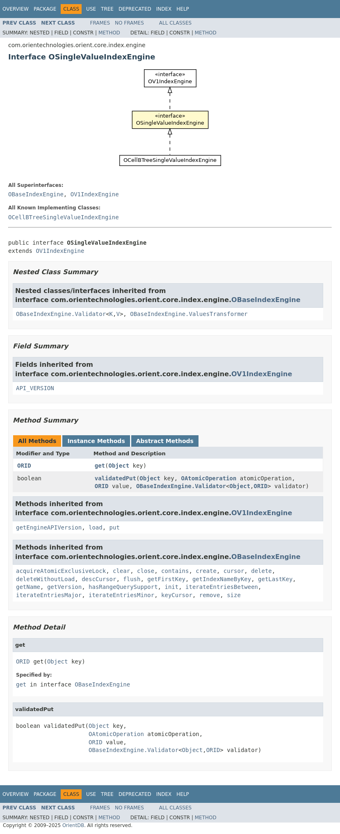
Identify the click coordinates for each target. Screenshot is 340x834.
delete (261, 571)
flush (131, 579)
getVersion (64, 587)
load (96, 527)
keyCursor (176, 595)
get (100, 465)
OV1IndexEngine (95, 194)
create (206, 571)
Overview (15, 9)
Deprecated (135, 9)
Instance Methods (96, 441)
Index (164, 9)
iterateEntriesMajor (49, 595)
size (234, 595)
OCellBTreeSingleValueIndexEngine (63, 217)
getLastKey (275, 579)
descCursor (99, 579)
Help (182, 9)
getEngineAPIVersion (49, 527)
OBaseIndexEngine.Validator (61, 314)
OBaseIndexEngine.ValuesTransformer (189, 314)
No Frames (129, 23)
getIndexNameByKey (221, 579)
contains (175, 571)
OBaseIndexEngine (36, 194)
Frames (100, 23)
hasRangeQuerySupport (123, 587)
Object (118, 465)
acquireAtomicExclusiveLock (61, 571)
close (145, 571)
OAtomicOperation (209, 478)
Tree (107, 9)
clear (121, 571)
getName (28, 587)
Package (45, 9)
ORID (24, 465)
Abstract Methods (165, 441)
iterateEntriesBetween (221, 587)
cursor (234, 571)
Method (109, 33)
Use (91, 9)
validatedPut (115, 478)
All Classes (175, 23)
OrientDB (73, 825)
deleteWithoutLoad (45, 579)
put (115, 527)
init (171, 587)
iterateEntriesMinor (121, 595)
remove (209, 595)
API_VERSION (35, 388)
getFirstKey (166, 579)
